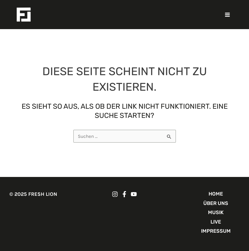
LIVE (216, 222)
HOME (216, 194)
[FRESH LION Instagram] (115, 194)
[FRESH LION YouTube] (134, 194)
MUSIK (216, 212)
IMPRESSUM (216, 231)
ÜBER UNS (215, 203)
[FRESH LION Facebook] (124, 194)
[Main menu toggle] (227, 14)
